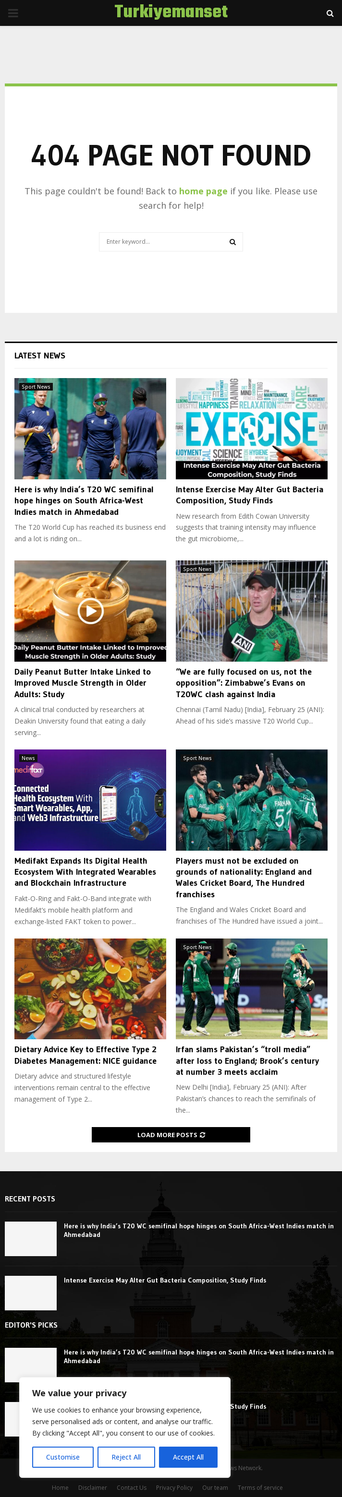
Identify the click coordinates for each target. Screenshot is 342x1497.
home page (203, 191)
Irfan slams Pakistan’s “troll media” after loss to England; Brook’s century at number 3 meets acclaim (247, 1060)
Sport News (36, 386)
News (28, 758)
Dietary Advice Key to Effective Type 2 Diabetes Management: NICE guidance (85, 1055)
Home (60, 1488)
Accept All (188, 1456)
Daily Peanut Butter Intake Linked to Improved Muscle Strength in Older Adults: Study (82, 683)
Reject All (126, 1456)
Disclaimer (92, 1488)
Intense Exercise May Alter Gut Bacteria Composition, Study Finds (249, 495)
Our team (215, 1488)
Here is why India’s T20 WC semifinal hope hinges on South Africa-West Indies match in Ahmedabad (84, 500)
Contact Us (132, 1488)
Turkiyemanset (171, 13)
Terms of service (260, 1488)
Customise (63, 1456)
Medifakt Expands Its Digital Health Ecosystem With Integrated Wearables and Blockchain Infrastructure (85, 872)
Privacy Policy (174, 1488)
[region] (125, 1427)
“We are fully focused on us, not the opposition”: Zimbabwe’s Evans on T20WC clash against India (244, 683)
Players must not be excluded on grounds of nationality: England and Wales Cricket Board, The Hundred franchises (244, 877)
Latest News (39, 355)
